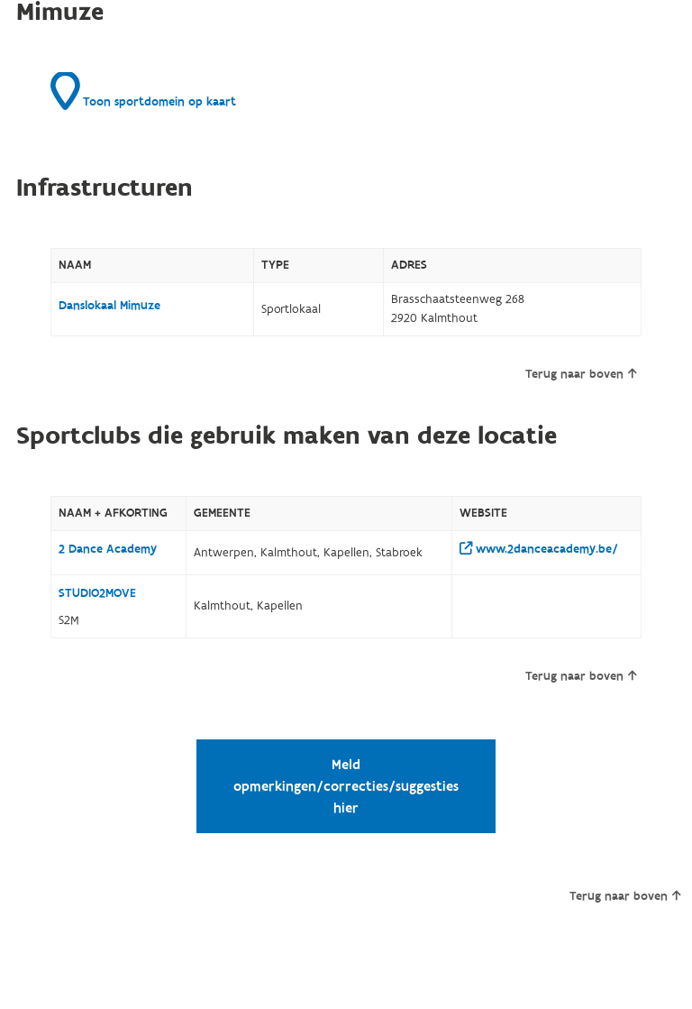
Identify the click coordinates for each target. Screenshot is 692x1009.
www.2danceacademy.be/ (539, 549)
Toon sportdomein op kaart (143, 91)
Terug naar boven (580, 374)
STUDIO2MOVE (97, 593)
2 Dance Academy (108, 549)
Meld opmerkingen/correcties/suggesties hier (346, 786)
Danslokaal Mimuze (109, 306)
